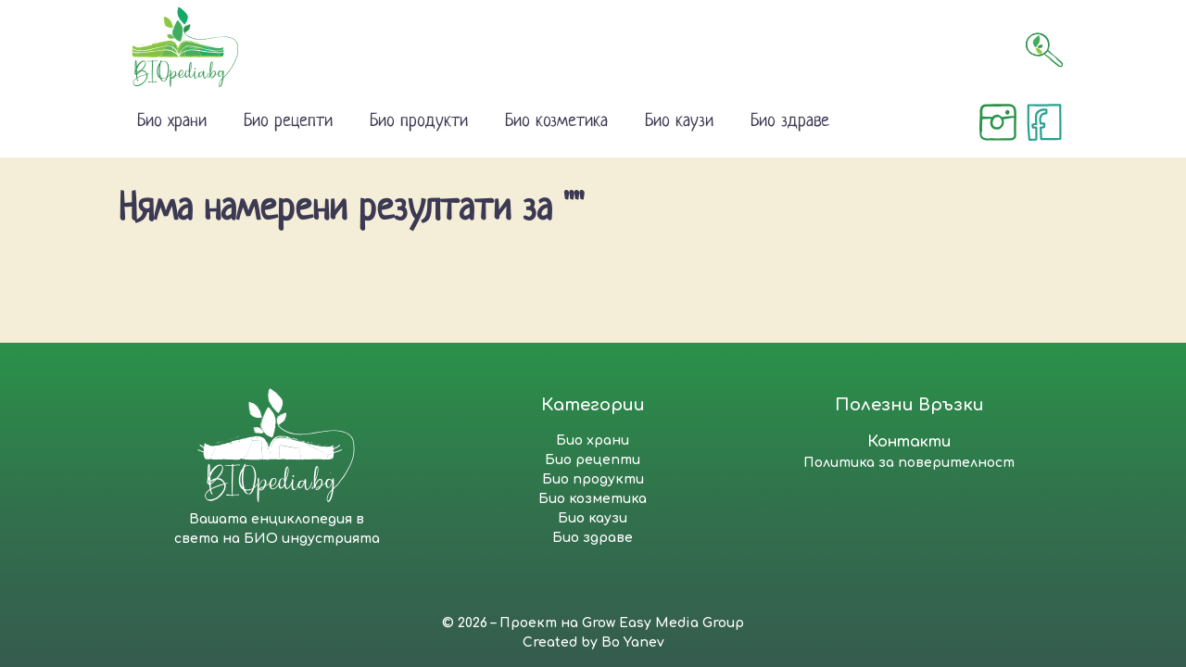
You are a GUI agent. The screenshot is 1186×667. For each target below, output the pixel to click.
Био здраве (790, 122)
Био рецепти (288, 122)
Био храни (172, 122)
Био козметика (556, 122)
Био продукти (419, 122)
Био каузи (679, 122)
